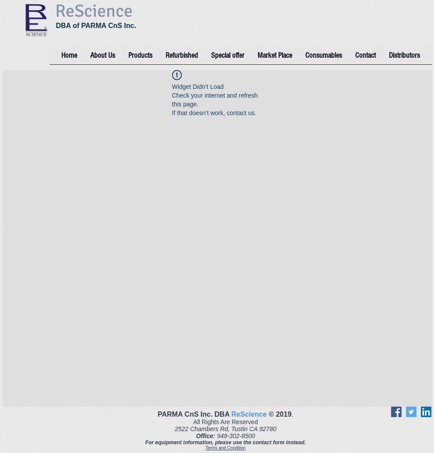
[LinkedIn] (426, 412)
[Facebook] (396, 412)
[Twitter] (411, 412)
